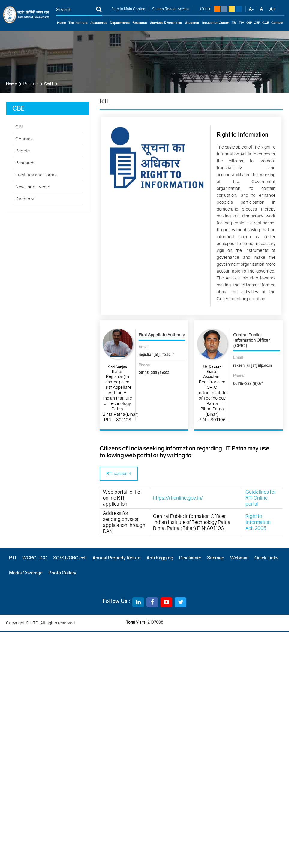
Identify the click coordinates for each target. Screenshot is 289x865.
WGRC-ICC (34, 558)
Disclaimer (190, 558)
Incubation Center (215, 23)
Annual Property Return (116, 558)
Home (61, 23)
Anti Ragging (159, 558)
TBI (234, 23)
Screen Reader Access (170, 9)
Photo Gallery (62, 573)
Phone (144, 365)
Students (192, 23)
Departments (120, 23)
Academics (98, 23)
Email (144, 346)
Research (140, 23)
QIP (249, 23)
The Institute (77, 23)
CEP (257, 23)
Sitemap (215, 558)
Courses (24, 139)
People (22, 151)
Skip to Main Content (128, 9)
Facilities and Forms (36, 175)
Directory (24, 199)
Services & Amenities (166, 23)
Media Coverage (25, 573)
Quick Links (266, 558)
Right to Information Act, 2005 (258, 522)
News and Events (32, 187)
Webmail (239, 558)
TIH (241, 23)
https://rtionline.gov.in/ (178, 498)
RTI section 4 (118, 473)
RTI (12, 558)
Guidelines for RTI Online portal (260, 498)
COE (265, 23)
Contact (277, 23)
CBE (19, 127)
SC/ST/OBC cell (69, 558)
